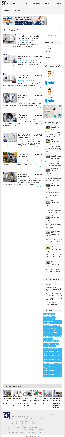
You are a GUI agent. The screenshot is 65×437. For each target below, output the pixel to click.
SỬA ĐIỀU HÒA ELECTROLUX (33, 431)
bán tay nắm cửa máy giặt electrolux (51, 333)
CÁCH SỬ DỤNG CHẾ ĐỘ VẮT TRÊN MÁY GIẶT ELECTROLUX (53, 294)
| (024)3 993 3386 (53, 414)
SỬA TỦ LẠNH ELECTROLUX (12, 427)
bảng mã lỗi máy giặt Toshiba (52, 336)
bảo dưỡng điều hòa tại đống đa (52, 360)
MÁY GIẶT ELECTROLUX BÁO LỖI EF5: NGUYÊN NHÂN (53, 218)
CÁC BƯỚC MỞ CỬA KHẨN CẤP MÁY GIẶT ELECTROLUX (53, 283)
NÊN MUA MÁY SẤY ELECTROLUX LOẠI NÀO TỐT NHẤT (53, 289)
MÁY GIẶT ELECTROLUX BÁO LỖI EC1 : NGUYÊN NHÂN (53, 264)
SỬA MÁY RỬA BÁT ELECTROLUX (14, 431)
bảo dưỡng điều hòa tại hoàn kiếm (52, 371)
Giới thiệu (36, 3)
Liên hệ (17, 10)
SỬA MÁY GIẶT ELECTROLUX (11, 426)
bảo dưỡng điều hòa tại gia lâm (52, 363)
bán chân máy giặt (49, 319)
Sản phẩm (57, 3)
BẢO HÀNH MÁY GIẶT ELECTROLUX (48, 426)
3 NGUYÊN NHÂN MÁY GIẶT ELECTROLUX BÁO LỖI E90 (53, 171)
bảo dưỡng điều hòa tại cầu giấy (51, 352)
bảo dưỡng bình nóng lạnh (51, 344)
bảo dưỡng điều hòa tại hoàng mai (52, 375)
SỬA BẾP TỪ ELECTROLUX (35, 429)
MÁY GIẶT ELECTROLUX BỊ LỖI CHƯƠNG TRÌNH (56, 156)
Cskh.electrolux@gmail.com (24, 423)
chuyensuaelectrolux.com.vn (26, 422)
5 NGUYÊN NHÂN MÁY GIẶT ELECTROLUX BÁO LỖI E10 (53, 233)
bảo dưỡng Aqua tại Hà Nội (51, 341)
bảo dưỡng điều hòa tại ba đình (52, 348)
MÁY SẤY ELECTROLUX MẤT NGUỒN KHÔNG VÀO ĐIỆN (28, 37)
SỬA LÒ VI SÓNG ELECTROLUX (31, 427)
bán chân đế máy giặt (50, 316)
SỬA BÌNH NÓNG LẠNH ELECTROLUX (15, 433)
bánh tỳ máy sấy (48, 339)
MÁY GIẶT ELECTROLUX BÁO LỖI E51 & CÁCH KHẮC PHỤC (54, 203)
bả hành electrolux (49, 314)
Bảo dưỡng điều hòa (49, 346)
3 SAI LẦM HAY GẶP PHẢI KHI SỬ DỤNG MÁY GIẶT (53, 303)
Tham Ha (36, 436)
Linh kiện (6, 10)
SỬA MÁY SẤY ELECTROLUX (28, 426)
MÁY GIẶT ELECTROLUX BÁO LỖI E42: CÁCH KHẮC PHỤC (54, 249)
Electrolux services (23, 40)
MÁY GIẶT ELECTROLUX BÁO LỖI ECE (55, 127)
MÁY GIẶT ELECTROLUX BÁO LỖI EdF (55, 141)
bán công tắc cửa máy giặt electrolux (51, 322)
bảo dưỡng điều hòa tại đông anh (52, 356)
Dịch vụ (46, 3)
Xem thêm (39, 48)
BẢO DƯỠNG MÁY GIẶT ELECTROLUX (15, 429)
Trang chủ (24, 3)
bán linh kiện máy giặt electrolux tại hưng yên (50, 329)
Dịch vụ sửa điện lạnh (35, 433)
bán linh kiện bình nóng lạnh (51, 325)
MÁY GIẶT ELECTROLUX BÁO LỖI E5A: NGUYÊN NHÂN (53, 186)
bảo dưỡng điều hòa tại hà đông (51, 367)
